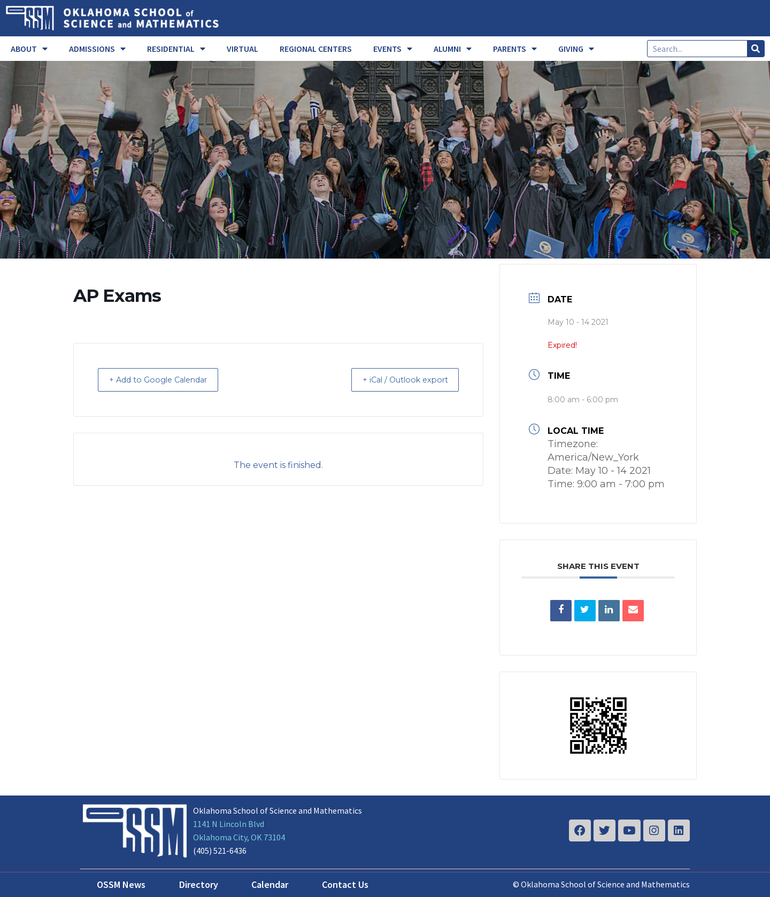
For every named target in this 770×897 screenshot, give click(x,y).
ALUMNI (453, 48)
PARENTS (515, 48)
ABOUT (29, 48)
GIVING (576, 48)
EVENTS (392, 48)
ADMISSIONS (97, 48)
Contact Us (345, 884)
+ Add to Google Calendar (165, 380)
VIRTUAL (242, 48)
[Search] (755, 49)
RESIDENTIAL (176, 48)
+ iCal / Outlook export (397, 380)
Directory (198, 884)
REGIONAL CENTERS (316, 48)
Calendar (269, 884)
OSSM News (121, 884)
